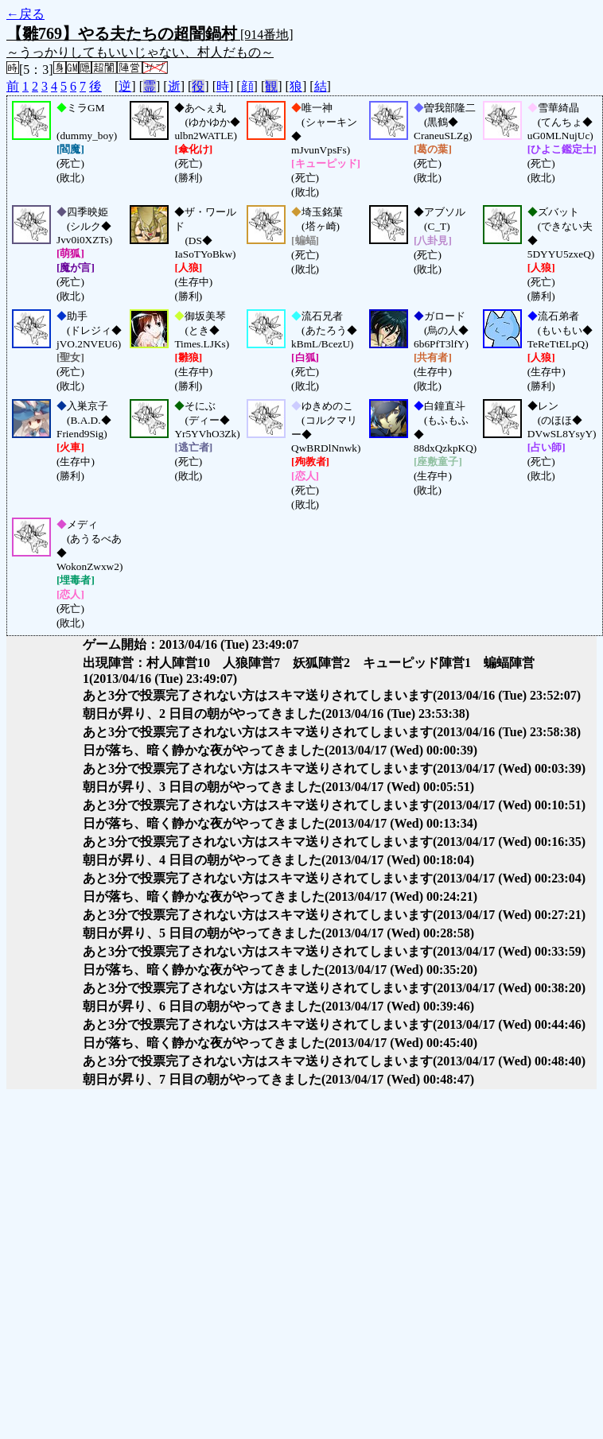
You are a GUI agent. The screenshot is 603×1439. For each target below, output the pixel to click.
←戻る (25, 14)
